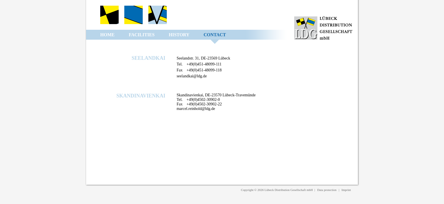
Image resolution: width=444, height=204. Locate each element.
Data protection (326, 190)
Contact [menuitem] (215, 34)
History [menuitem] (179, 34)
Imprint (346, 190)
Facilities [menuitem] (142, 34)
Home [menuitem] (107, 34)
